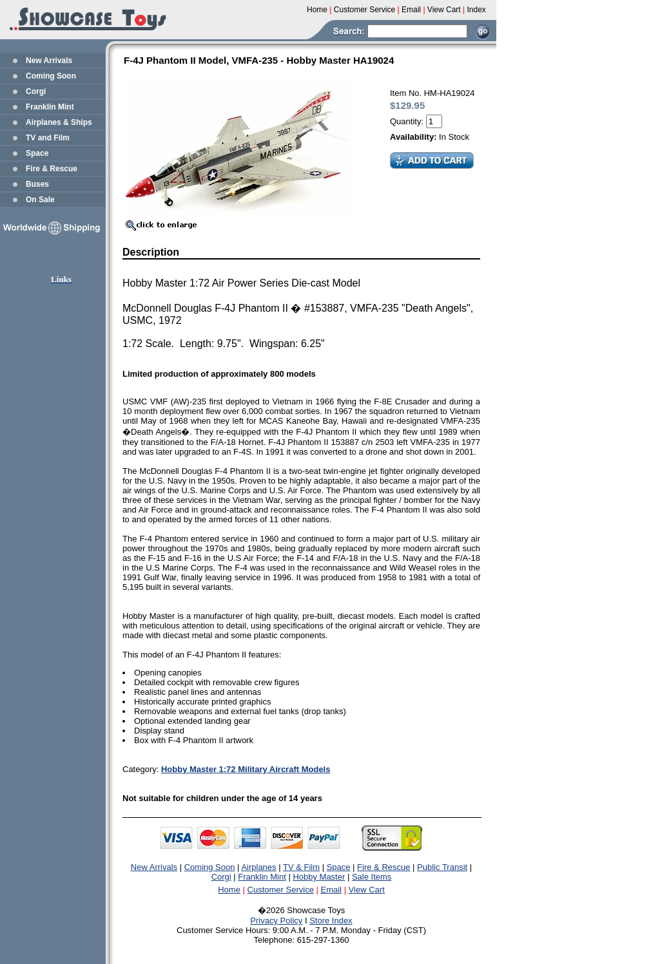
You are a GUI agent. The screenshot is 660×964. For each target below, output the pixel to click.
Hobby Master (319, 877)
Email (331, 889)
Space (37, 153)
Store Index (331, 920)
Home (229, 889)
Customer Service (281, 889)
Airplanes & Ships (59, 122)
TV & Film (301, 867)
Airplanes (258, 867)
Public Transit (442, 867)
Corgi (36, 91)
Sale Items (371, 877)
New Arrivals (49, 60)
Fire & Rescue (51, 168)
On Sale (40, 199)
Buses (37, 184)
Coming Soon (51, 75)
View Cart (367, 889)
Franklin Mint (50, 106)
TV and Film (48, 137)
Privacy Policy (276, 920)
